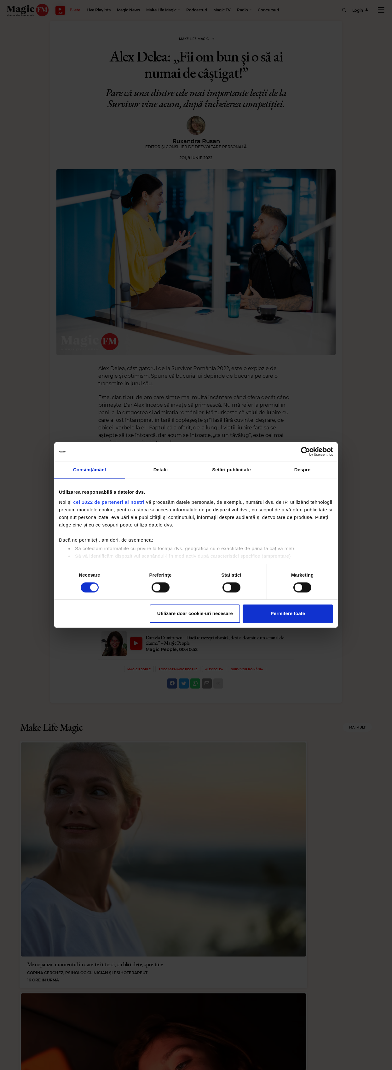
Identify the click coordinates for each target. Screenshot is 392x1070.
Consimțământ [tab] (89, 469)
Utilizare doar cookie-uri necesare (195, 613)
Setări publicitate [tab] (231, 469)
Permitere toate (288, 613)
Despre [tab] (302, 469)
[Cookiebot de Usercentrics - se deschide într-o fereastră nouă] (305, 451)
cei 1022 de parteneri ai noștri (108, 502)
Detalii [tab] (160, 469)
